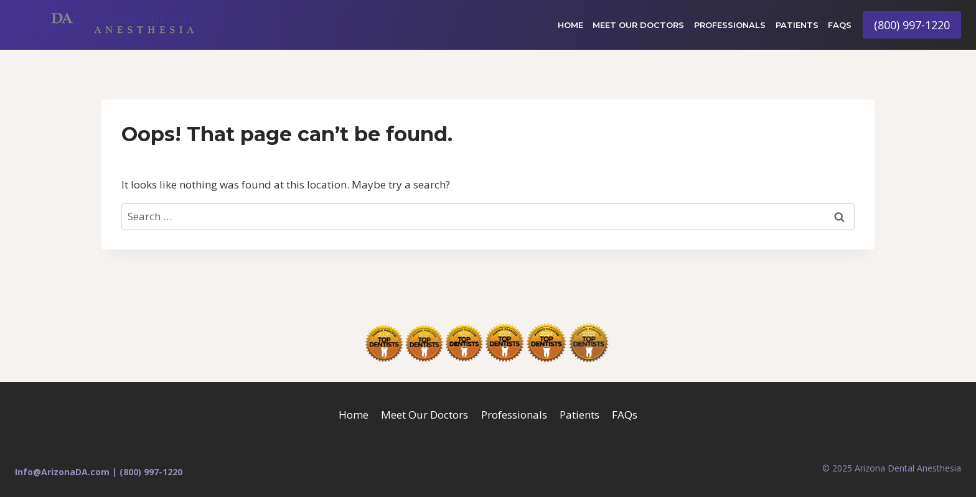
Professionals (730, 25)
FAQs (840, 25)
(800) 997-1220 (912, 24)
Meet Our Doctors (638, 25)
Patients (797, 25)
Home (570, 25)
